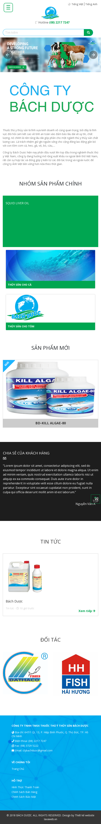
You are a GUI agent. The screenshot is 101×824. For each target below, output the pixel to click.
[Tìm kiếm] (43, 32)
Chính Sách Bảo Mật (24, 796)
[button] (7, 54)
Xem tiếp (87, 611)
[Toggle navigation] (8, 7)
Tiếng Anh (91, 4)
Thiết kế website (84, 815)
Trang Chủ (18, 769)
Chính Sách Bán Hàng (24, 792)
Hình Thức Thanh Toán (25, 787)
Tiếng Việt (77, 4)
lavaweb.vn (50, 819)
